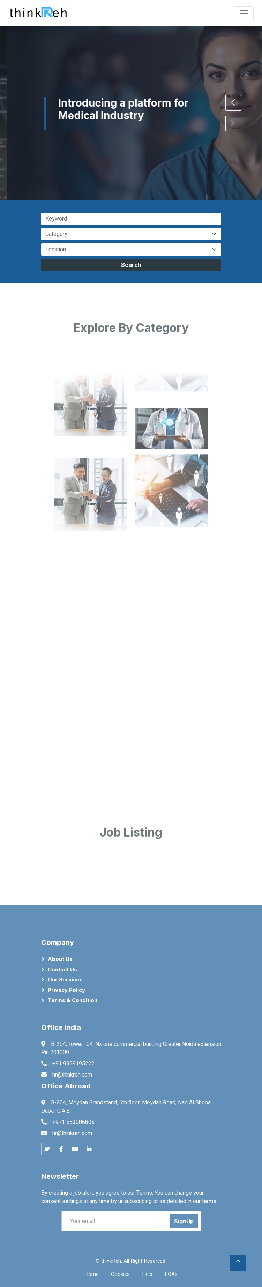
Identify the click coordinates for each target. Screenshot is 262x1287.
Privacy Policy (66, 990)
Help (147, 1274)
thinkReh (111, 1261)
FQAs (171, 1274)
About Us (60, 959)
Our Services (65, 979)
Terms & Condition (72, 1000)
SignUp (184, 1221)
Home (91, 1274)
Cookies (120, 1274)
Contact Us (62, 969)
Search (131, 264)
